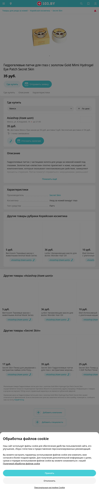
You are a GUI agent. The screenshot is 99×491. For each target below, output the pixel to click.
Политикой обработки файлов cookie (21, 463)
